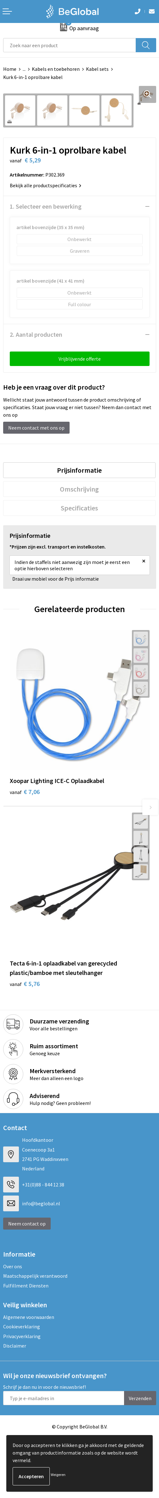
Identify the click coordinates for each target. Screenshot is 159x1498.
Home (9, 69)
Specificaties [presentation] (79, 508)
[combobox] (69, 45)
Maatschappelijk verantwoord (35, 1276)
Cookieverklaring (21, 1326)
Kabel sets (97, 69)
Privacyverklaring (22, 1336)
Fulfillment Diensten (25, 1285)
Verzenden (140, 1398)
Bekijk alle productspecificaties (45, 185)
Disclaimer (14, 1346)
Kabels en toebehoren (56, 69)
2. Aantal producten (36, 334)
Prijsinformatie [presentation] (79, 470)
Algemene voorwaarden (28, 1317)
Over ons (12, 1266)
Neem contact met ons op (36, 428)
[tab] (79, 470)
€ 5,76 (25, 984)
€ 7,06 (25, 792)
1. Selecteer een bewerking (46, 206)
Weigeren (58, 1474)
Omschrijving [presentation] (79, 489)
